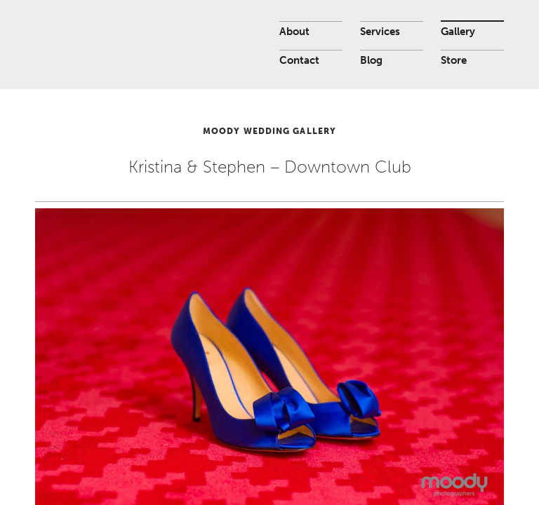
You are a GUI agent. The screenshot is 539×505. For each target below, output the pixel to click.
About (294, 31)
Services (380, 31)
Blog (371, 60)
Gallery (458, 31)
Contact (299, 60)
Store (454, 60)
